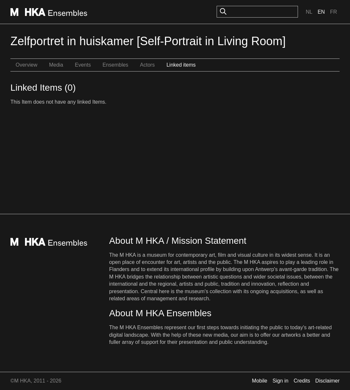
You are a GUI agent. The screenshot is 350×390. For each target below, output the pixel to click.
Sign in (281, 381)
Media (56, 65)
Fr (333, 12)
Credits (302, 381)
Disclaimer (327, 381)
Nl (309, 12)
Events (83, 65)
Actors (147, 65)
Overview (26, 65)
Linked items (181, 65)
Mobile (259, 381)
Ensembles (115, 65)
